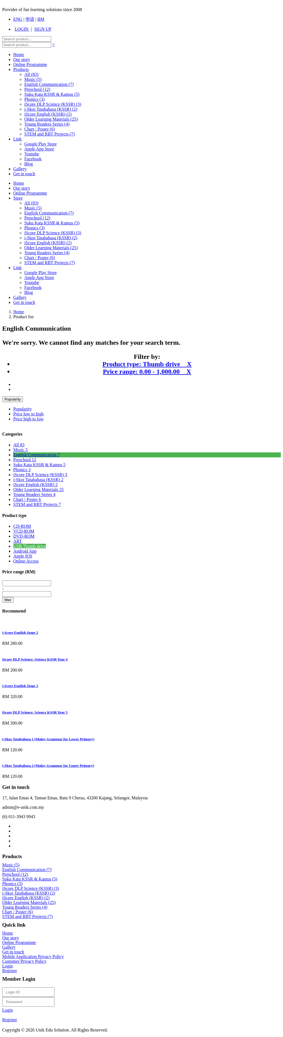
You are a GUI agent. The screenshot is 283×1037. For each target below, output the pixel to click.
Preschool (24, 459)
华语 (29, 19)
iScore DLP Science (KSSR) (40, 474)
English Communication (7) (49, 84)
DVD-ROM (23, 536)
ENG (17, 19)
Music (20, 449)
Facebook (32, 159)
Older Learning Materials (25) (51, 119)
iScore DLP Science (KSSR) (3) (52, 104)
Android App (24, 551)
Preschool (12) (37, 89)
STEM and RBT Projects (37, 504)
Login (7, 966)
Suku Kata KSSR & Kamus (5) (52, 94)
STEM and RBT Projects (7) (49, 134)
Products (21, 69)
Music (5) (33, 79)
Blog (28, 163)
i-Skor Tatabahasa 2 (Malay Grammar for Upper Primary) (48, 765)
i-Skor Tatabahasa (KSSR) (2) (50, 109)
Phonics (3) (34, 99)
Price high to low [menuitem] (28, 419)
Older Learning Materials (38, 489)
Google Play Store (40, 144)
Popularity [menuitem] (22, 409)
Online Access (26, 561)
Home (18, 54)
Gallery (20, 168)
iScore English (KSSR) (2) (48, 114)
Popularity (12, 399)
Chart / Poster (27, 499)
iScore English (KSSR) (35, 484)
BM (40, 19)
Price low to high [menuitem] (28, 414)
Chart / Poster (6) (39, 129)
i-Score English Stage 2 (20, 632)
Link (17, 139)
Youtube (31, 154)
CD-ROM (22, 526)
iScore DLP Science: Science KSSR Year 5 (34, 712)
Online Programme (30, 64)
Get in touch (24, 173)
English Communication (36, 454)
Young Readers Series (34, 494)
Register (9, 970)
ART (17, 541)
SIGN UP (42, 29)
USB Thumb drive (29, 546)
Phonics (22, 469)
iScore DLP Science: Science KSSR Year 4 (34, 659)
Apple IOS (22, 556)
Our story (21, 59)
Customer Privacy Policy (24, 961)
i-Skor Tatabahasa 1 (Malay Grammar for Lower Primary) (48, 739)
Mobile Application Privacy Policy (33, 956)
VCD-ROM (23, 531)
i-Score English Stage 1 (20, 686)
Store (18, 198)
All (31, 74)
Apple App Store (39, 149)
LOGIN (22, 29)
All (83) (31, 203)
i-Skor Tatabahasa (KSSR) (38, 479)
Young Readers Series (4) (46, 124)
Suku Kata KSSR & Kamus (39, 464)
